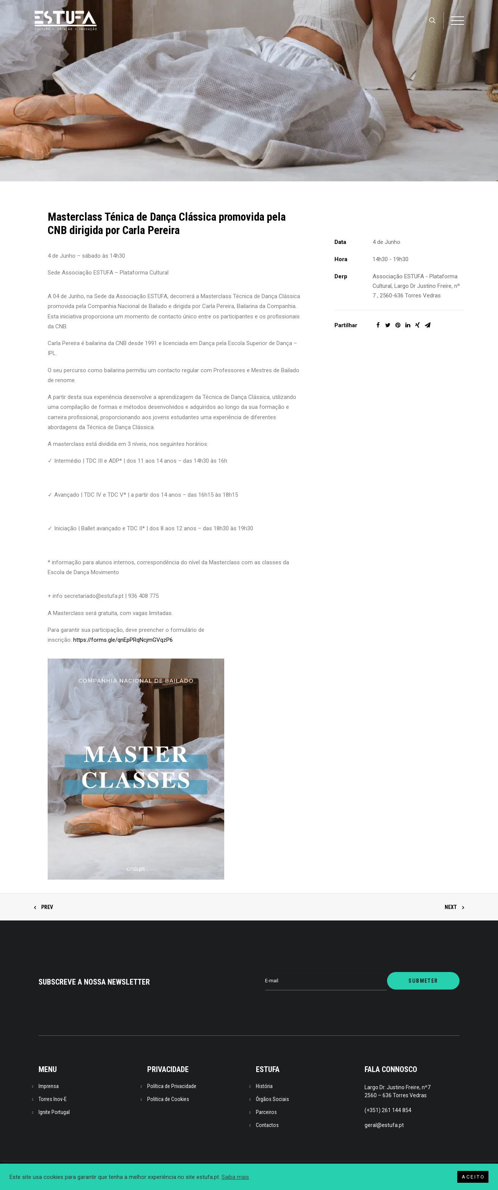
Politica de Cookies (168, 1099)
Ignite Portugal (54, 1112)
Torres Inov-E (53, 1099)
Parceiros (266, 1112)
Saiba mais (235, 1177)
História (264, 1086)
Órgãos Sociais (272, 1099)
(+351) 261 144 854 (388, 1110)
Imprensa (49, 1086)
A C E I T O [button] (473, 1177)
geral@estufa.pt (384, 1125)
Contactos (267, 1125)
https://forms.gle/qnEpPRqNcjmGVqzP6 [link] (123, 639)
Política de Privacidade (171, 1086)
